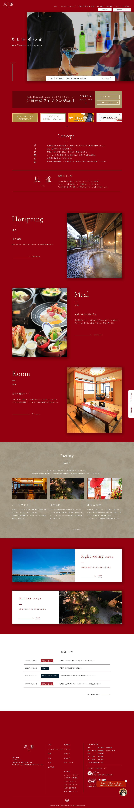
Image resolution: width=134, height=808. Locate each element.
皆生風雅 (101, 757)
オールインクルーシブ (68, 6)
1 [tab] (66, 126)
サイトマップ (68, 763)
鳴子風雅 (101, 748)
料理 (80, 6)
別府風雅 (101, 760)
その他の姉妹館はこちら (95, 762)
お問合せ (105, 9)
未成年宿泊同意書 (70, 788)
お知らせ (128, 6)
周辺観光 (109, 6)
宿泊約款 (67, 772)
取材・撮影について (71, 792)
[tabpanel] (25, 117)
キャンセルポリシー (71, 782)
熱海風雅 (101, 754)
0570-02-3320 (18, 765)
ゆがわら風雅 (110, 751)
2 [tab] (67, 126)
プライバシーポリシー (71, 785)
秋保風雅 (109, 748)
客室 (86, 6)
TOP (55, 6)
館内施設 (100, 6)
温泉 (92, 6)
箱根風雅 (101, 751)
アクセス (119, 6)
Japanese (120, 10)
